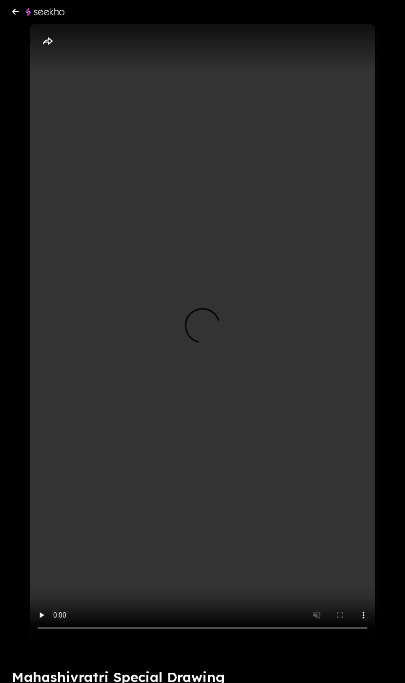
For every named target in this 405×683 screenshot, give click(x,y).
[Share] (47, 41)
